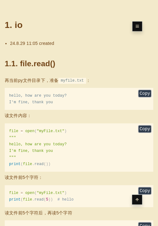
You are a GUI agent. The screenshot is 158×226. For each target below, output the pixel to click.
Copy (144, 94)
